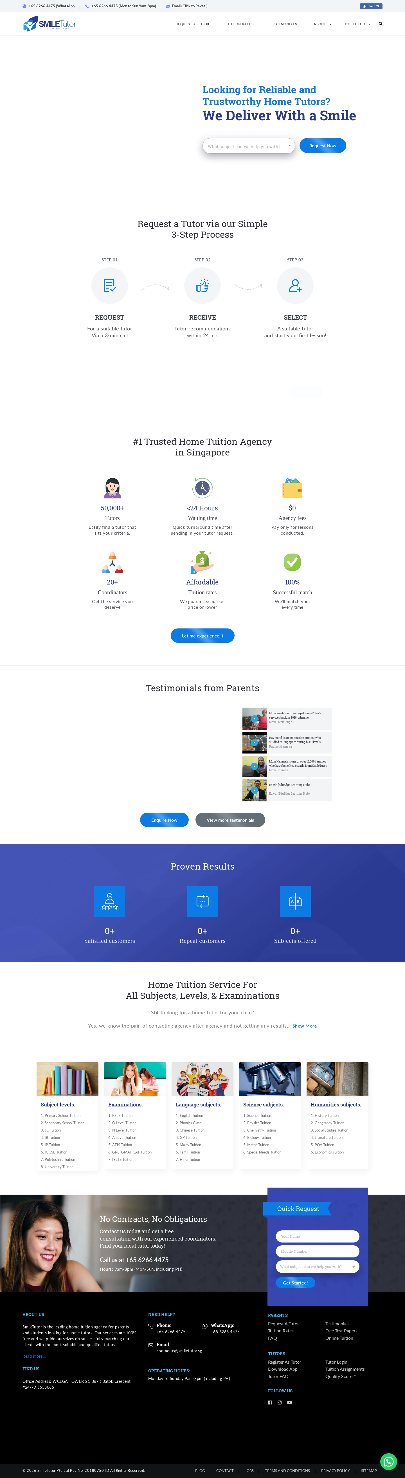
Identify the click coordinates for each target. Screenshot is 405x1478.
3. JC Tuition (50, 1130)
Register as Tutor (284, 1361)
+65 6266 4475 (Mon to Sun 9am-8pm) (122, 6)
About (321, 24)
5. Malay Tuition (188, 1146)
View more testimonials (293, 820)
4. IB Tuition (50, 1138)
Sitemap (369, 1470)
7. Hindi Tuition (187, 1161)
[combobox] (248, 146)
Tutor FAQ (278, 1376)
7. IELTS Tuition (120, 1161)
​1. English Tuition (189, 1115)
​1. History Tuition (324, 1115)
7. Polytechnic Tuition (57, 1161)
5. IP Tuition (50, 1145)
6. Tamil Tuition (187, 1153)
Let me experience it (202, 648)
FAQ (272, 1338)
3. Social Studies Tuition (329, 1130)
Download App (283, 1369)
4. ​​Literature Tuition (326, 1138)
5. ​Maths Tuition (255, 1146)
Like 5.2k (371, 6)
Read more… (34, 1356)
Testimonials (283, 24)
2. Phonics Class (188, 1123)
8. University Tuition (57, 1168)
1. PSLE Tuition (119, 1115)
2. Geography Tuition (327, 1123)
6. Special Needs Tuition (262, 1153)
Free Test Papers (341, 1330)
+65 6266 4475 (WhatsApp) (51, 6)
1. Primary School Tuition (60, 1115)
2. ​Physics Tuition (256, 1123)
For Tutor (356, 24)
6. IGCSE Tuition (53, 1153)
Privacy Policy (335, 1470)
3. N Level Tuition (121, 1130)
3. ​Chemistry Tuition (259, 1130)
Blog (200, 1470)
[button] (388, 1461)
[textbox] (244, 146)
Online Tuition (339, 1338)
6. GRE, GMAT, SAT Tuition (129, 1153)
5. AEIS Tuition (119, 1146)
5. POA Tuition (322, 1146)
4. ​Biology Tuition (256, 1138)
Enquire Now (120, 820)
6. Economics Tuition (327, 1153)
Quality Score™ (340, 1376)
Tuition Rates (240, 24)
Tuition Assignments (345, 1369)
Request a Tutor (192, 24)
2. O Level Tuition (121, 1123)
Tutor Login (336, 1361)
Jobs (249, 1470)
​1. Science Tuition (256, 1115)
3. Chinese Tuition (189, 1130)
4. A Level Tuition (121, 1138)
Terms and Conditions (287, 1470)
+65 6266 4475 (171, 1331)
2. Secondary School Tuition (62, 1123)
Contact (225, 1470)
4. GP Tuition (185, 1138)
